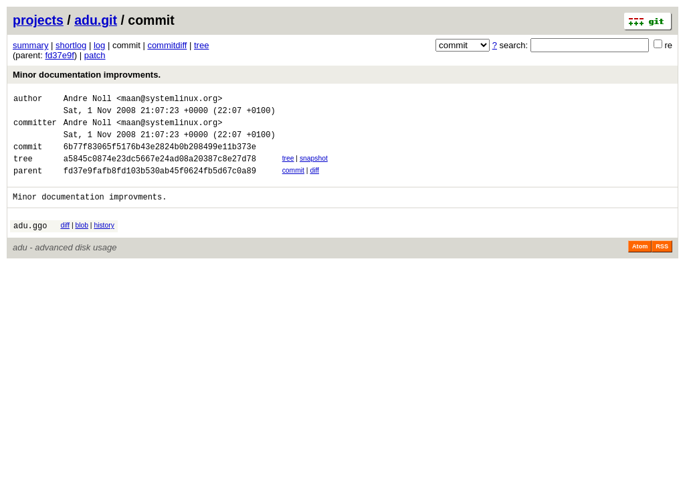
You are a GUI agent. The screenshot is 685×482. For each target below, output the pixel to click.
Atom (640, 264)
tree (201, 45)
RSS (662, 264)
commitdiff (167, 45)
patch (95, 55)
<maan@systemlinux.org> (169, 100)
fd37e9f (59, 55)
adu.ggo (30, 243)
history (104, 241)
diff (314, 182)
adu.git (95, 20)
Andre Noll (88, 100)
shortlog (71, 45)
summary (30, 45)
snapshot (314, 168)
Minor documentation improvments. (87, 75)
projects (38, 20)
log (99, 45)
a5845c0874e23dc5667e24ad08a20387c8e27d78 (160, 170)
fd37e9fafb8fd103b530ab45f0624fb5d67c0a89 (160, 184)
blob (81, 241)
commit (293, 182)
